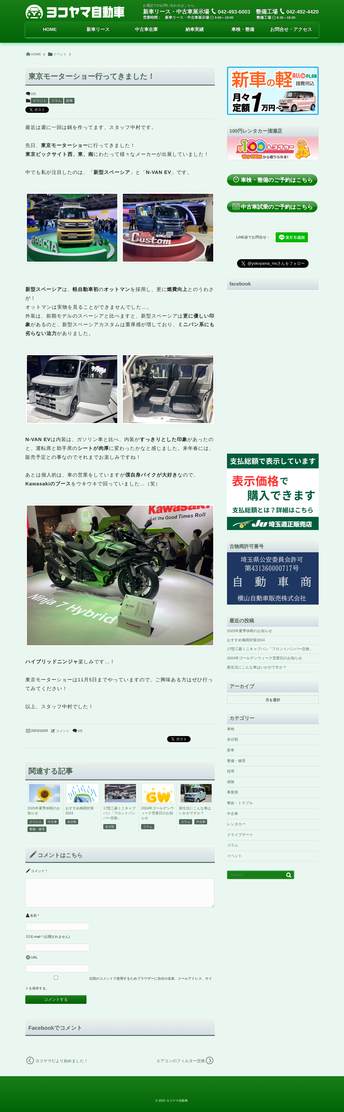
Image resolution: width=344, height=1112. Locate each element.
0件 (33, 94)
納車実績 (194, 29)
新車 (69, 101)
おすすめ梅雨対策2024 (246, 640)
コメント (63, 731)
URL (34, 957)
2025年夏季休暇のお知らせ (249, 631)
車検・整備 (242, 29)
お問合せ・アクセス (291, 29)
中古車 (52, 822)
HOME (50, 29)
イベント (39, 101)
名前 (33, 916)
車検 (230, 729)
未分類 (71, 822)
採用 (230, 771)
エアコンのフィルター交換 (180, 1061)
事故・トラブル (240, 803)
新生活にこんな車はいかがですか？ (257, 667)
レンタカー (236, 824)
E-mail (35, 937)
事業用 (232, 792)
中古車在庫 (146, 29)
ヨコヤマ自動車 (177, 1101)
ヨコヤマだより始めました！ (61, 1061)
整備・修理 (37, 829)
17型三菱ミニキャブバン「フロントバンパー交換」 (119, 813)
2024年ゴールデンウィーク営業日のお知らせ (157, 813)
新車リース (98, 29)
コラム (56, 101)
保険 (230, 782)
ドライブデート (240, 835)
